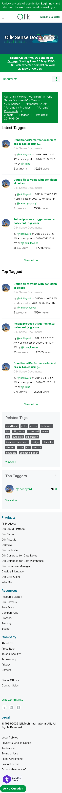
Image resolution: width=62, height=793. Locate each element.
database (11, 452)
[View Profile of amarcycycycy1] (29, 203)
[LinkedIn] (11, 707)
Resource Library (12, 596)
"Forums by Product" (17, 107)
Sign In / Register (50, 16)
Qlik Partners (9, 602)
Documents (10, 79)
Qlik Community (12, 699)
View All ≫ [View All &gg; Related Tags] (11, 461)
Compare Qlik (10, 612)
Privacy (6, 664)
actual (45, 431)
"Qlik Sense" (12, 104)
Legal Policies (10, 737)
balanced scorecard (17, 442)
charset (10, 447)
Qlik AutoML (9, 539)
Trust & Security (11, 654)
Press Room (9, 648)
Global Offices (10, 680)
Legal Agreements (12, 758)
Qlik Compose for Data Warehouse (23, 560)
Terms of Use (10, 753)
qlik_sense (18, 431)
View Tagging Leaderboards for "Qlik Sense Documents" (31, 475)
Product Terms (10, 764)
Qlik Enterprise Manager (16, 566)
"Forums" (43, 107)
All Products (9, 523)
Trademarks (9, 748)
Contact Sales (10, 685)
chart (20, 447)
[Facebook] (18, 707)
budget (36, 442)
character (48, 442)
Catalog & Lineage (13, 571)
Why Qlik (7, 582)
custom (37, 447)
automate (18, 436)
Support (6, 628)
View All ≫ (31, 260)
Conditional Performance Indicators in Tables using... (35, 141)
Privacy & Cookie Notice (16, 742)
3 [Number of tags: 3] (56, 489)
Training (6, 623)
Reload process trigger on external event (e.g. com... (35, 221)
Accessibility (9, 659)
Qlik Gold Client (11, 576)
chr (28, 447)
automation (32, 436)
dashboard (46, 426)
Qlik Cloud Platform (13, 529)
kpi (7, 431)
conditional (12, 426)
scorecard (33, 431)
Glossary (7, 618)
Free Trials (8, 607)
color (24, 426)
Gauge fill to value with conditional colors (35, 181)
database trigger (29, 452)
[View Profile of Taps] (27, 163)
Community (11, 111)
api (7, 436)
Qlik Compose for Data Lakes (19, 555)
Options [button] (56, 79)
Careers (6, 669)
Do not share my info (14, 769)
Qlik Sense (8, 534)
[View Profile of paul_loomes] (31, 243)
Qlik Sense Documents (30, 37)
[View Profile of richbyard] (26, 154)
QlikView (7, 545)
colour (33, 426)
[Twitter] (4, 707)
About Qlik (8, 643)
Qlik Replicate (10, 550)
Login (44, 3)
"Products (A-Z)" (36, 104)
